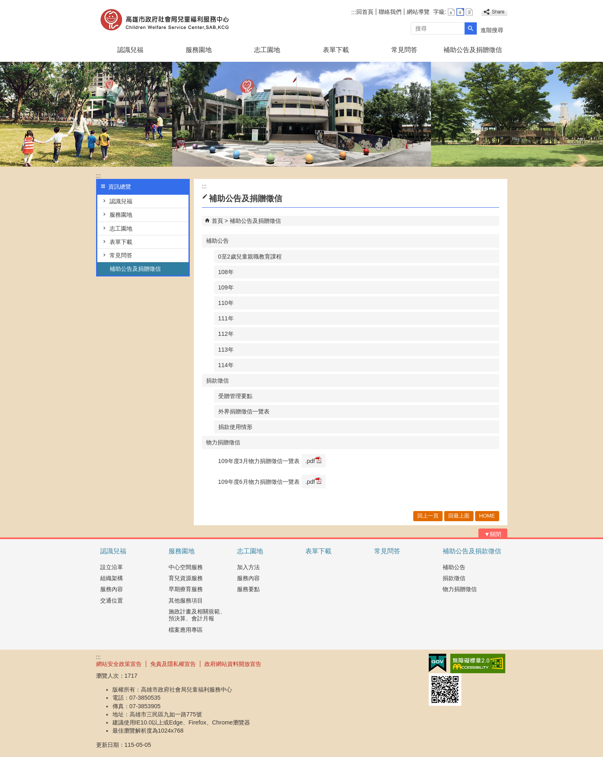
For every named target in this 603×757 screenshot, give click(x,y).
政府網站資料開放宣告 (232, 664)
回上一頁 (428, 516)
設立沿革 (111, 567)
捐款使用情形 (235, 427)
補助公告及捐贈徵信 (472, 49)
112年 (226, 334)
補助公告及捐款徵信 (472, 551)
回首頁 (364, 12)
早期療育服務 (186, 589)
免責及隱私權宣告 (173, 664)
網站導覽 (418, 12)
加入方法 (248, 567)
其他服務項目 (186, 600)
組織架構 (111, 578)
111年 (226, 318)
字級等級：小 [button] (451, 12)
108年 (226, 272)
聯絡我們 (390, 12)
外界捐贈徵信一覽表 (244, 411)
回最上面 (458, 516)
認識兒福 (130, 49)
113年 (226, 349)
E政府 (437, 663)
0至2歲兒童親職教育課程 (250, 256)
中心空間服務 (186, 567)
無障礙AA (477, 663)
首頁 (217, 221)
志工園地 (267, 49)
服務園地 (199, 49)
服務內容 (111, 589)
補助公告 (217, 240)
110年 (226, 303)
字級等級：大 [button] (469, 12)
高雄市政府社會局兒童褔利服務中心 (165, 19)
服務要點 (248, 589)
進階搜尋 (491, 30)
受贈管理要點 (235, 396)
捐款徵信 (217, 380)
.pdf (313, 460)
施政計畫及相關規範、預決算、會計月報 (197, 615)
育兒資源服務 (186, 578)
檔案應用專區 (186, 629)
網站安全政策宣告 (119, 664)
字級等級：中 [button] (460, 12)
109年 (226, 287)
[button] (471, 28)
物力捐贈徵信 (223, 442)
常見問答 (404, 49)
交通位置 (111, 600)
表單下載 (336, 49)
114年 (226, 365)
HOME (487, 516)
